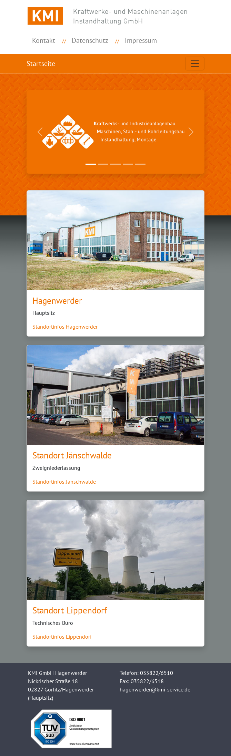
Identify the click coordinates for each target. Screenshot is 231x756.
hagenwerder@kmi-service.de (155, 689)
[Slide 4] (128, 164)
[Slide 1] (91, 164)
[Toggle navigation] (194, 63)
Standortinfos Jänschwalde (64, 481)
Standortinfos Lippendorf (62, 636)
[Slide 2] (103, 164)
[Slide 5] (140, 164)
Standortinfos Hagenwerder (65, 326)
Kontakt (43, 40)
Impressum (141, 40)
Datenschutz (90, 40)
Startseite (41, 63)
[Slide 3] (115, 164)
